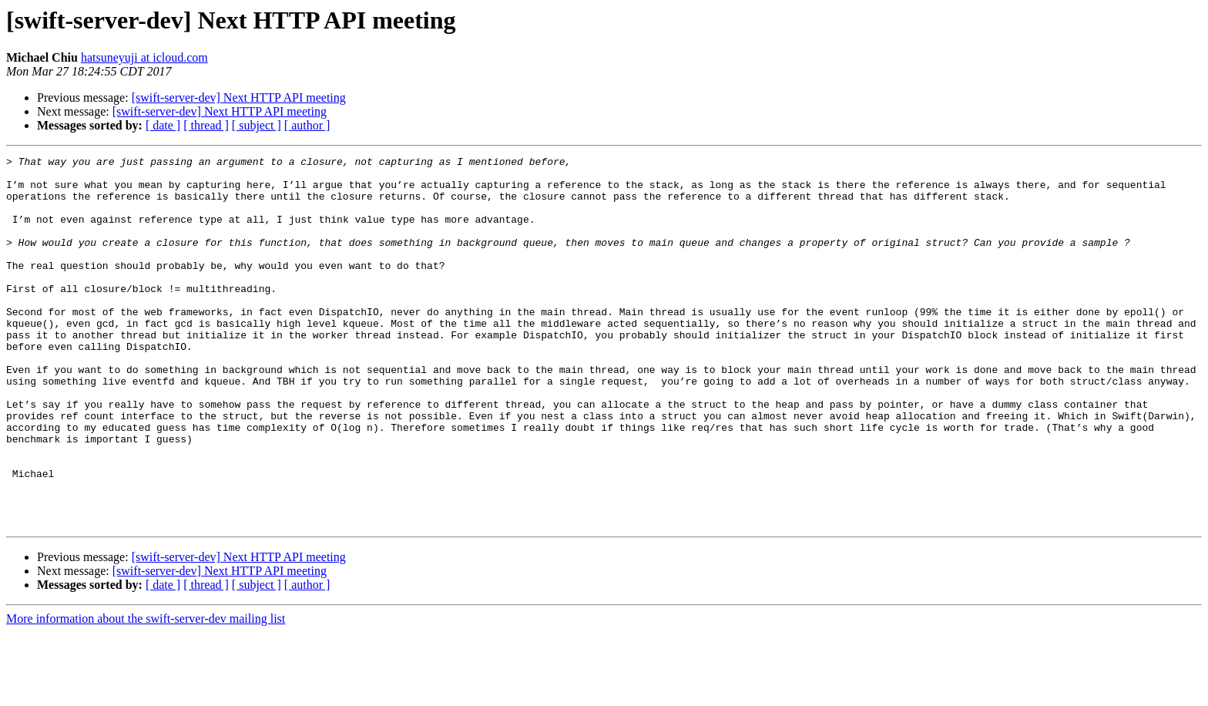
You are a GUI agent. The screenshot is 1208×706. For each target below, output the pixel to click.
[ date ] (163, 125)
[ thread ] (206, 125)
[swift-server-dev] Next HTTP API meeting (239, 97)
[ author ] (307, 125)
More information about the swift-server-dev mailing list (145, 692)
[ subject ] (256, 125)
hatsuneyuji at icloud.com (144, 57)
